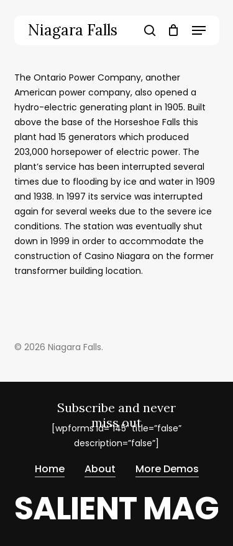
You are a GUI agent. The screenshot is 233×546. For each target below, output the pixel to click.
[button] (199, 30)
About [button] (100, 469)
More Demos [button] (167, 469)
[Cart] (174, 30)
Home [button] (50, 469)
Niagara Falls (72, 30)
